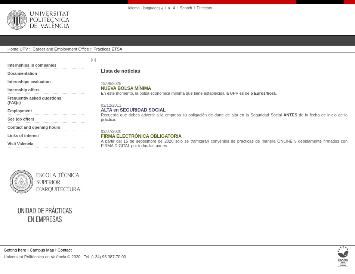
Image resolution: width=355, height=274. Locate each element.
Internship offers (23, 90)
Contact (65, 250)
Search (186, 8)
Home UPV (17, 49)
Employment (19, 111)
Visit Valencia (20, 143)
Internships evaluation (28, 81)
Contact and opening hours (33, 127)
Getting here (15, 250)
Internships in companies (31, 65)
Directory (204, 8)
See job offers (20, 119)
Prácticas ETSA (107, 49)
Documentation (22, 73)
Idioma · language (146, 8)
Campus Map (42, 250)
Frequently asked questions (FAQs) (34, 100)
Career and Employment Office (61, 49)
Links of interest (23, 135)
